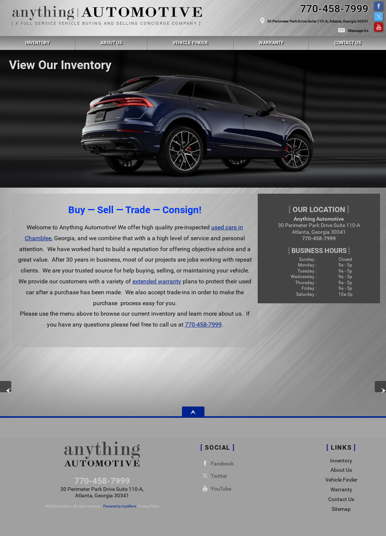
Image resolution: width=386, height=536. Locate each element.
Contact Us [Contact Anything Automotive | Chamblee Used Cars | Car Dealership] (347, 42)
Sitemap (341, 509)
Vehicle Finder (341, 480)
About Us (341, 470)
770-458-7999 (203, 324)
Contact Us (341, 499)
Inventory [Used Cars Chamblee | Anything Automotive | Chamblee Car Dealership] (37, 42)
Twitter (378, 16)
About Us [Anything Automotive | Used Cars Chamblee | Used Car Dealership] (111, 42)
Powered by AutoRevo (119, 506)
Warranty (341, 489)
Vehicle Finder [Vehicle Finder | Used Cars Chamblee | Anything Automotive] (190, 42)
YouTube (378, 27)
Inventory (341, 461)
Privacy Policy (148, 506)
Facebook (378, 6)
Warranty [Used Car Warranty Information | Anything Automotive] (271, 42)
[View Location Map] (279, 17)
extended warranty (156, 281)
